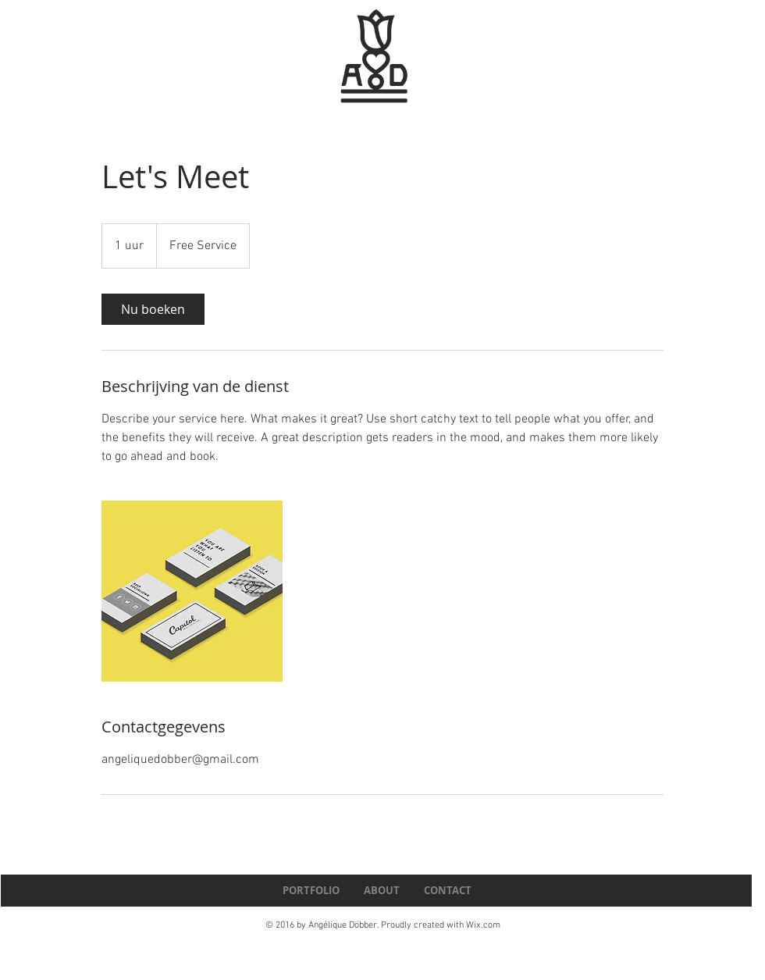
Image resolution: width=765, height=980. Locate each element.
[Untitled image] (192, 591)
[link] (153, 309)
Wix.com (483, 925)
